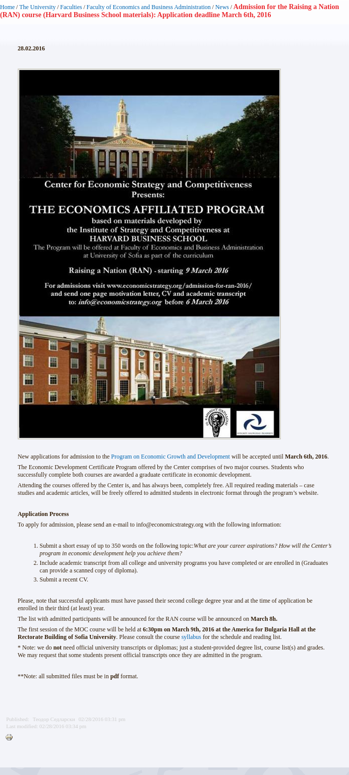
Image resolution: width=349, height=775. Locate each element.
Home (7, 7)
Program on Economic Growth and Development (170, 456)
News (222, 7)
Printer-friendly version (11, 737)
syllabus (191, 636)
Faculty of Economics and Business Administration (149, 7)
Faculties (71, 7)
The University (37, 7)
